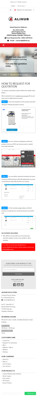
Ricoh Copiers (7, 376)
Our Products (7, 364)
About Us (5, 359)
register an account (22, 96)
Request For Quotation (10, 343)
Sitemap (5, 352)
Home (5, 75)
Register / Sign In (8, 347)
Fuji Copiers (6, 378)
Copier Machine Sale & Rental (12, 374)
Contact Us (6, 340)
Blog (4, 345)
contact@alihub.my (23, 40)
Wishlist (5, 349)
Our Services (7, 366)
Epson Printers (7, 383)
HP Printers (6, 380)
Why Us (5, 361)
